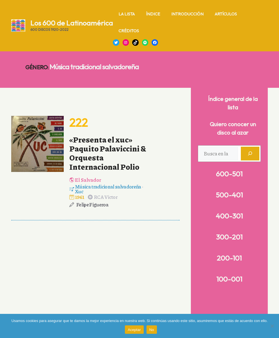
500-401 (229, 194)
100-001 (229, 279)
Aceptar (134, 330)
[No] (272, 326)
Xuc (79, 191)
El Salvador (88, 179)
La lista (126, 14)
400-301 (229, 215)
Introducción (187, 14)
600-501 (229, 173)
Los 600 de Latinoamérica (71, 23)
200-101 (229, 258)
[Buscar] (250, 153)
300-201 (229, 237)
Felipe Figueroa (92, 204)
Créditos (128, 30)
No (151, 330)
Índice (153, 14)
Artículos (226, 14)
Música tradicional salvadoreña (108, 186)
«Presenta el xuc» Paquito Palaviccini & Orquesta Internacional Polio (107, 153)
